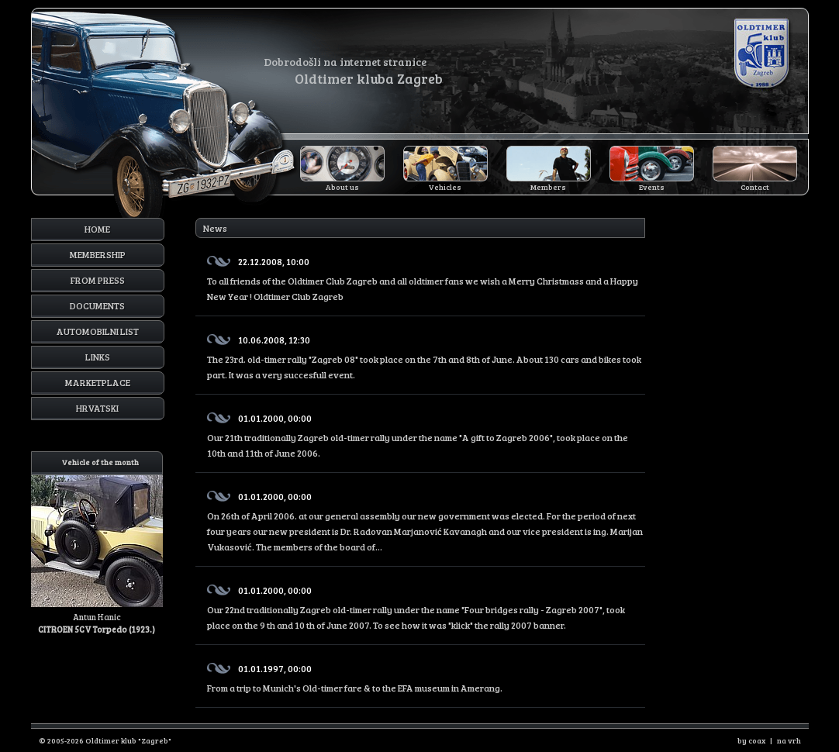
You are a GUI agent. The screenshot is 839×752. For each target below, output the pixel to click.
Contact (755, 186)
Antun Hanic (97, 543)
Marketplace (97, 382)
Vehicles (445, 186)
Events (652, 186)
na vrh (789, 740)
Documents (97, 305)
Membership (98, 254)
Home (97, 228)
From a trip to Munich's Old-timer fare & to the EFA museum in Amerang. (426, 675)
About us (342, 186)
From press (98, 280)
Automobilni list (98, 331)
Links (97, 356)
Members (548, 186)
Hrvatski (97, 408)
